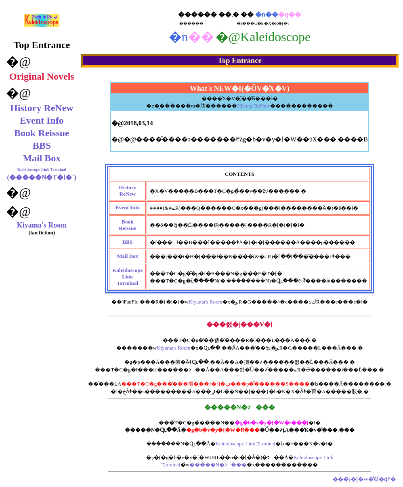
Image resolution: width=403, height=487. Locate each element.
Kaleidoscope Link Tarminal (245, 444)
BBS (42, 145)
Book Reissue (41, 133)
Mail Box (42, 158)
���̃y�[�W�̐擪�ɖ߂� (364, 479)
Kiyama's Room (42, 225)
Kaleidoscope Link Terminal (41, 169)
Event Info (42, 120)
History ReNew (41, 108)
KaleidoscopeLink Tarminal (127, 276)
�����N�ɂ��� (218, 465)
